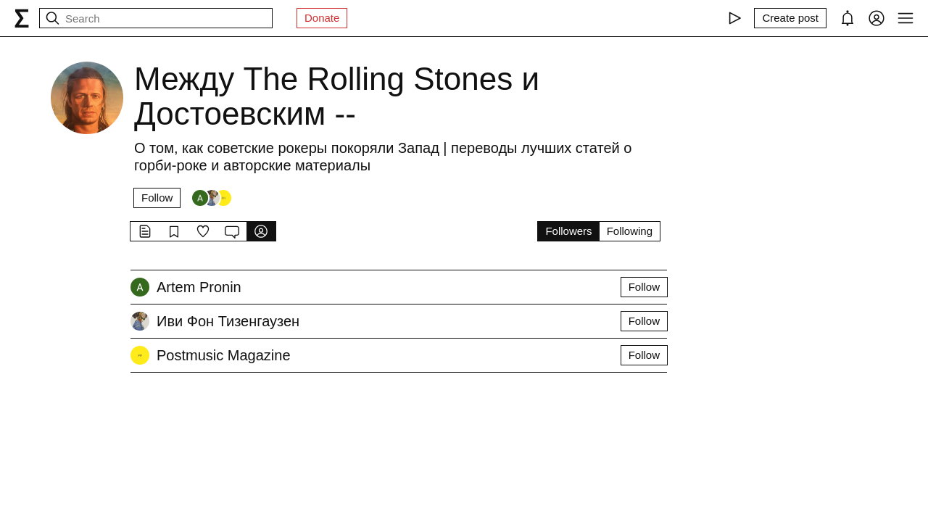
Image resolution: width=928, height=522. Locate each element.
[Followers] (212, 197)
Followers (568, 231)
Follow (157, 197)
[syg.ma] (21, 18)
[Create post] (790, 18)
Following (629, 231)
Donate (321, 18)
